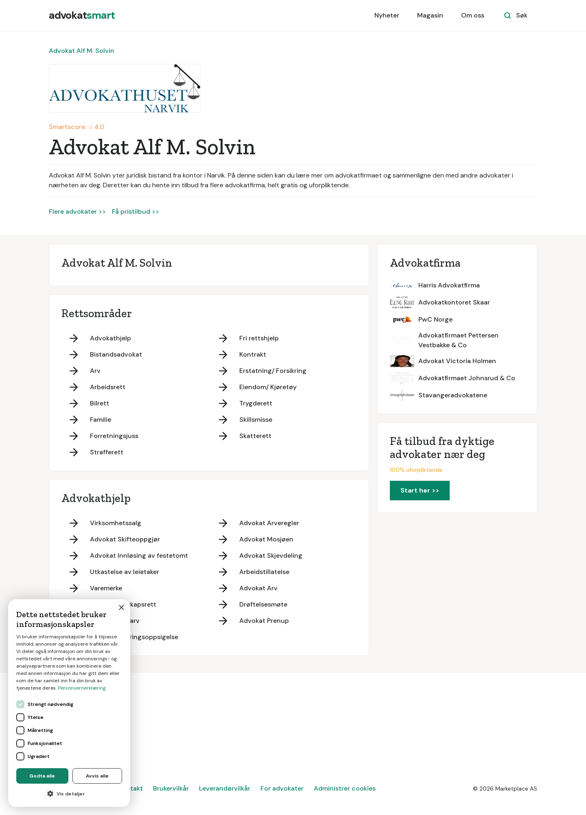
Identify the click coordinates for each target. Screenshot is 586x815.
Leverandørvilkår (224, 788)
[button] (69, 794)
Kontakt (130, 788)
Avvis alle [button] (97, 776)
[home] (82, 15)
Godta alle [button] (42, 776)
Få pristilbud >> (135, 211)
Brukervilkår (171, 788)
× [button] (121, 608)
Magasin (430, 15)
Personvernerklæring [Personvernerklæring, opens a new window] (82, 688)
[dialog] (69, 703)
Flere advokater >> (77, 211)
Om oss (472, 15)
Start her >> (419, 490)
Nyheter (386, 15)
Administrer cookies (345, 788)
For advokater (282, 788)
